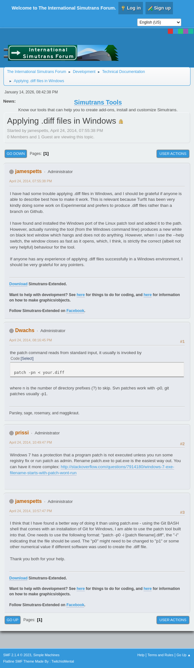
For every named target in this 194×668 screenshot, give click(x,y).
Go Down (16, 154)
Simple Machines (46, 655)
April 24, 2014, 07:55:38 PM (30, 181)
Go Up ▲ (183, 655)
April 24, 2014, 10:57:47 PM (30, 511)
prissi (22, 432)
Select (27, 358)
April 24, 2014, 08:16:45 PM (30, 340)
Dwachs (24, 330)
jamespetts (28, 171)
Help (141, 655)
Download (18, 284)
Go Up (13, 620)
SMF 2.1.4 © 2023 (17, 655)
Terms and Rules (161, 655)
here (81, 295)
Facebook (75, 311)
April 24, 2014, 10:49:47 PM (30, 442)
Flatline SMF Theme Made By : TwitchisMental (38, 661)
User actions (173, 154)
